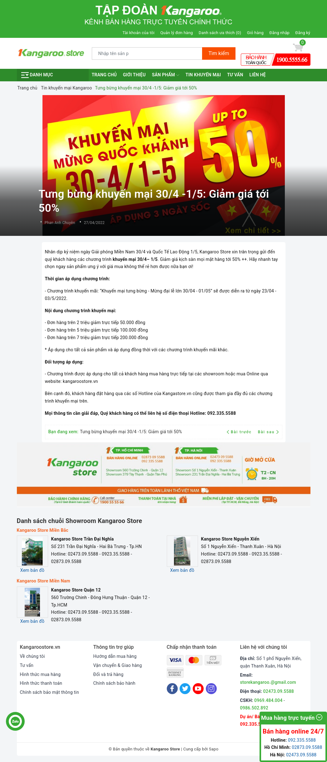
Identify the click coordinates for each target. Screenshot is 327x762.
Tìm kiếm (218, 53)
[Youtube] (198, 688)
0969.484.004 (268, 700)
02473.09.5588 (278, 691)
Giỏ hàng (255, 32)
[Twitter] (185, 688)
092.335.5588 (254, 724)
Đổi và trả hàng (108, 674)
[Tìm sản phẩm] (147, 53)
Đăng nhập (280, 32)
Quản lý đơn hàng (176, 32)
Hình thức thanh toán (41, 683)
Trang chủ (104, 74)
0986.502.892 (254, 707)
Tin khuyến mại (203, 74)
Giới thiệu (134, 74)
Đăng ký (302, 32)
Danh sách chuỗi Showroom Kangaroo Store (79, 521)
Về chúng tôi (32, 656)
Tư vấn (235, 74)
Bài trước (240, 432)
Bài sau (268, 432)
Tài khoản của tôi (138, 32)
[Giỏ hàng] (298, 47)
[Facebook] (172, 688)
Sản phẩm (165, 75)
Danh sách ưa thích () (220, 32)
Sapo (214, 749)
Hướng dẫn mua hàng (115, 656)
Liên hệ (258, 74)
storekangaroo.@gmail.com (268, 682)
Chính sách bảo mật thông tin (49, 692)
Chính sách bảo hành (114, 683)
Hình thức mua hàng (40, 674)
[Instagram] (211, 688)
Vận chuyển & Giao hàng (117, 665)
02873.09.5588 (307, 747)
